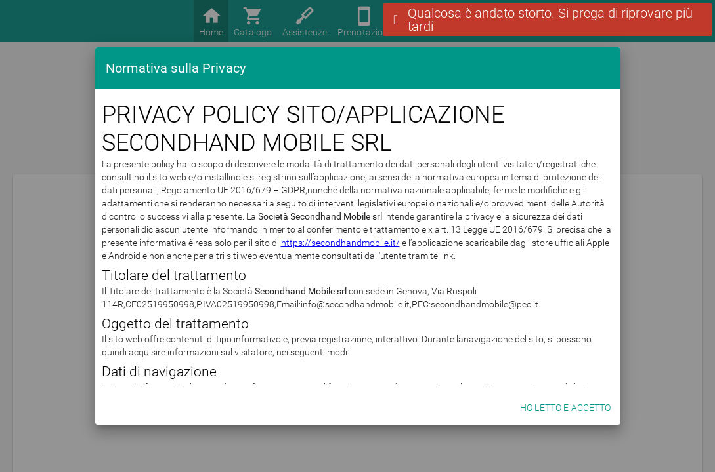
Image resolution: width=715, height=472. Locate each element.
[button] (547, 19)
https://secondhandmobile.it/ (340, 242)
